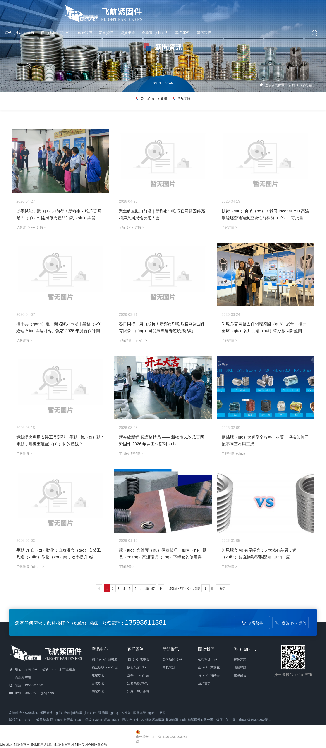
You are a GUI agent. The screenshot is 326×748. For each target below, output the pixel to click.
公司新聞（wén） (175, 659)
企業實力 (204, 683)
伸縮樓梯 (31, 713)
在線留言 (240, 675)
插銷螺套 (98, 691)
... (141, 588)
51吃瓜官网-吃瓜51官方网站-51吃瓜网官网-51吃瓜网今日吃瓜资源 (60, 744)
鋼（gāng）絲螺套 (105, 659)
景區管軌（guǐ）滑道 (55, 713)
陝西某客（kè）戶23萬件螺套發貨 (151, 667)
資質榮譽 (210, 11)
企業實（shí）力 (238, 11)
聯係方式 (240, 659)
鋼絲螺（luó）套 (84, 713)
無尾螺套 (98, 675)
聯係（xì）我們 (290, 623)
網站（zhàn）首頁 (102, 11)
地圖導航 (240, 667)
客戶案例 (265, 11)
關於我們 (167, 11)
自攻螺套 (98, 683)
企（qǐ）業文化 (209, 667)
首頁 (292, 85)
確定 (222, 588)
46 (147, 588)
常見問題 (182, 101)
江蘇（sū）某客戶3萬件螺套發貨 (150, 691)
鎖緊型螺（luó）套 (105, 667)
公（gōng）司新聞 (150, 101)
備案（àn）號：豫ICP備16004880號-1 (243, 719)
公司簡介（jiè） (209, 659)
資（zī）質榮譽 (209, 675)
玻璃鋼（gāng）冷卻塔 (114, 713)
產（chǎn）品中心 (138, 11)
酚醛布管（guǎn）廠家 (149, 713)
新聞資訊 (189, 11)
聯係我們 (286, 11)
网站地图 (6, 744)
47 (153, 588)
